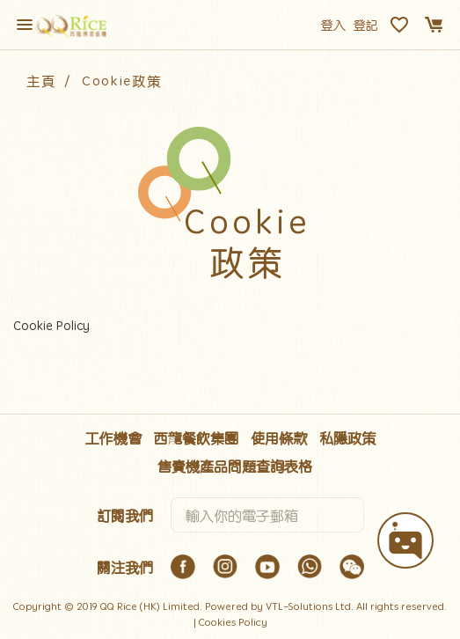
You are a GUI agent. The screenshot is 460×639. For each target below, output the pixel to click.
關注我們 (125, 567)
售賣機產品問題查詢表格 (234, 465)
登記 (366, 24)
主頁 (40, 80)
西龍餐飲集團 (196, 437)
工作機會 (113, 437)
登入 (333, 24)
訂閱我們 (125, 515)
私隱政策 (347, 437)
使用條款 (279, 437)
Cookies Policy (233, 621)
